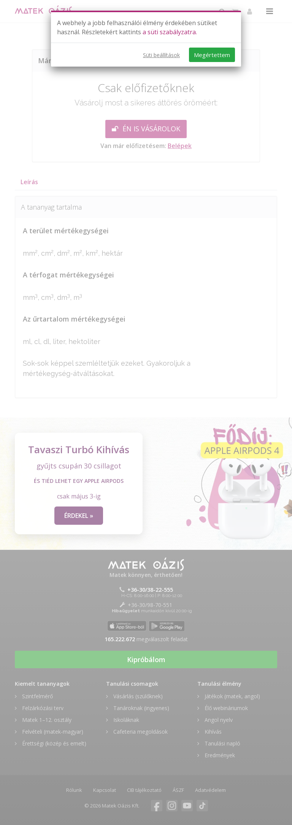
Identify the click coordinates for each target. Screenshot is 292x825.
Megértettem (212, 55)
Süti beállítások (161, 55)
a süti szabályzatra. (170, 32)
